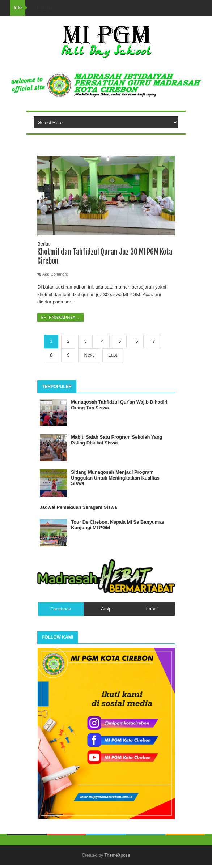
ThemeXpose (117, 855)
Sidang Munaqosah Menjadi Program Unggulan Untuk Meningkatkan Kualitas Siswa (115, 477)
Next (89, 355)
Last (112, 355)
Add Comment (55, 274)
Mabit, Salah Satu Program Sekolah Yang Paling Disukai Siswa (116, 440)
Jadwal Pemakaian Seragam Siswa (78, 507)
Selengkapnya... (60, 317)
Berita (43, 244)
